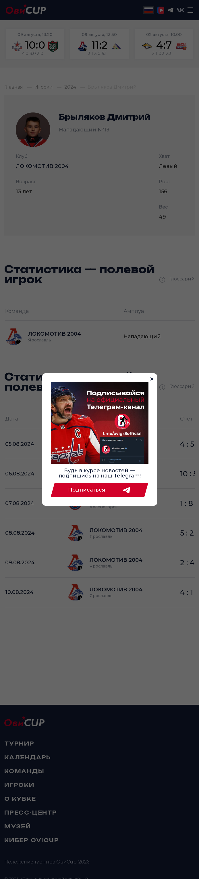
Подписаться (99, 490)
